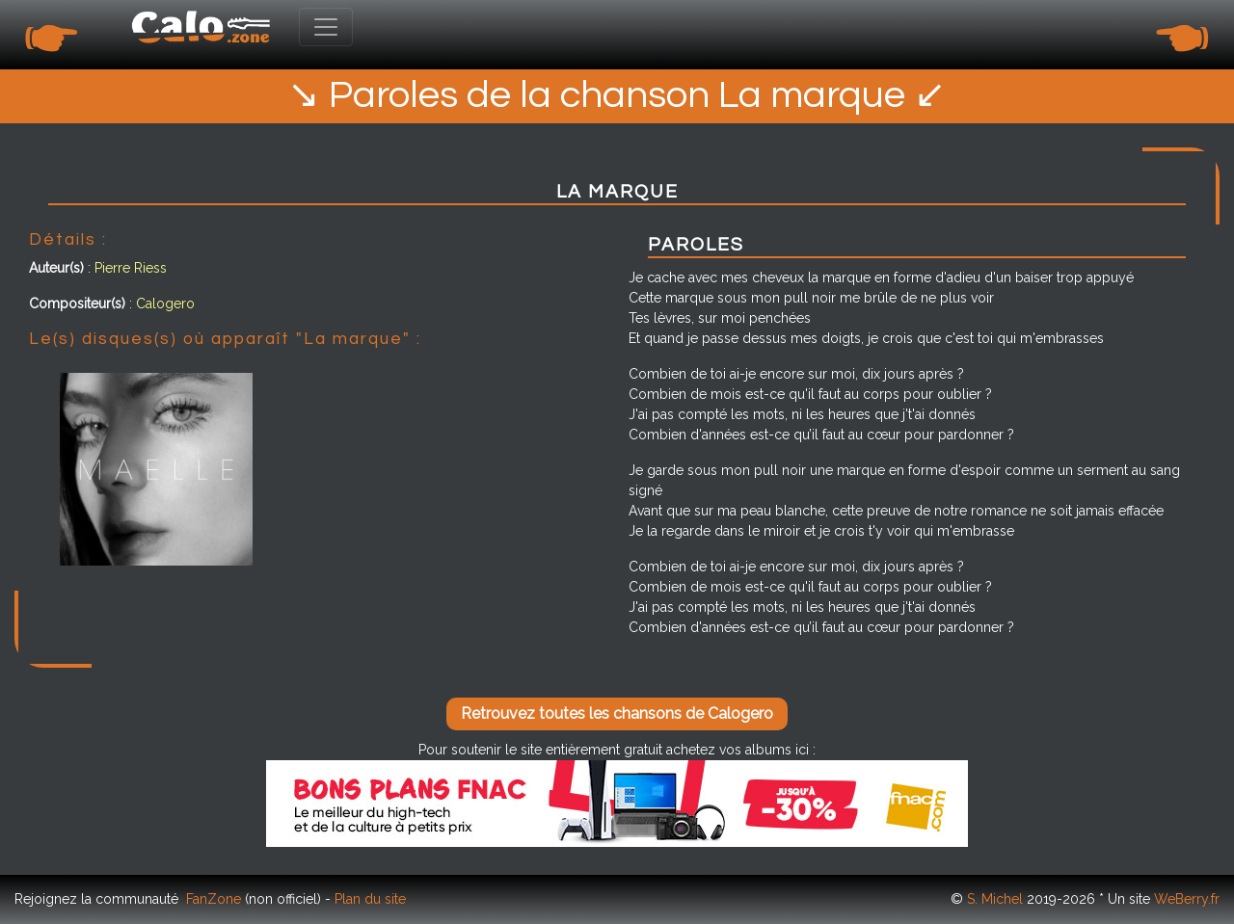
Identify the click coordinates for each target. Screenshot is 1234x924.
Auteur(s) (56, 268)
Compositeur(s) (77, 303)
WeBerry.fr (1187, 899)
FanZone (213, 899)
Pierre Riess (130, 268)
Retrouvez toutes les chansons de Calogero (617, 713)
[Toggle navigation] (326, 27)
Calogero (165, 303)
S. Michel (995, 899)
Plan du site (370, 899)
